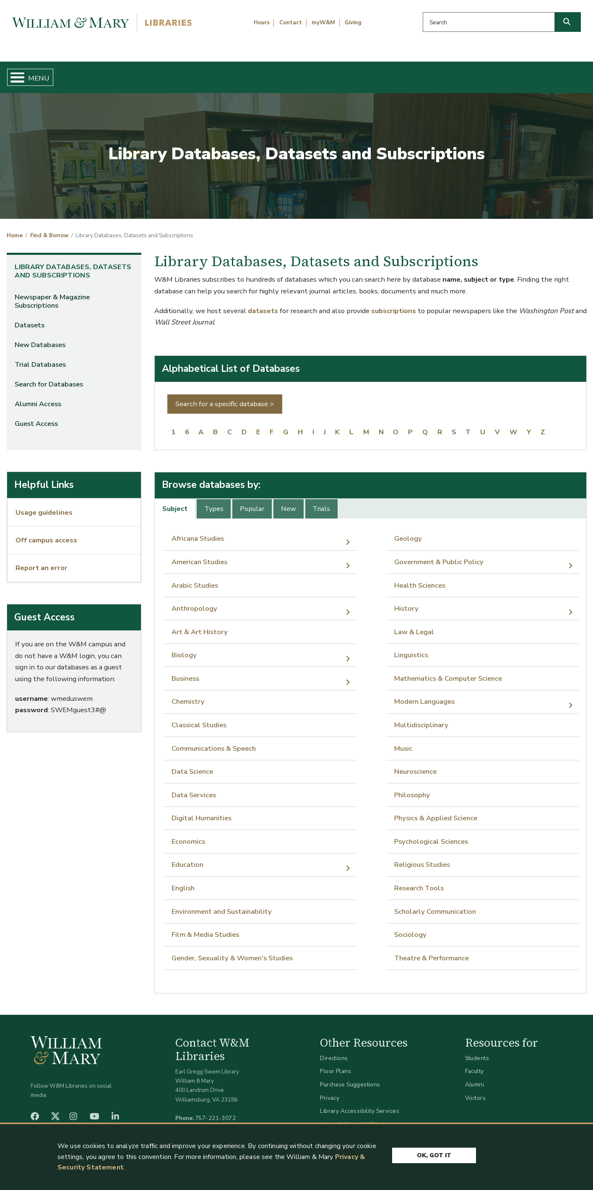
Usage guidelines (44, 505)
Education (187, 858)
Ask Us (546, 73)
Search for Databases (49, 377)
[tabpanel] (370, 741)
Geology (408, 532)
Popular (252, 502)
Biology (184, 648)
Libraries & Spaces (338, 73)
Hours (262, 22)
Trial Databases (40, 358)
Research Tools (419, 881)
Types (214, 502)
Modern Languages (424, 695)
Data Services (194, 788)
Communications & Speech (214, 741)
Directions (334, 1051)
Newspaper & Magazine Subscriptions (52, 294)
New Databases (40, 338)
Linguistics (411, 648)
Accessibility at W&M (348, 1117)
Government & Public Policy (439, 555)
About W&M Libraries (452, 73)
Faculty (474, 1064)
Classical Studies (199, 718)
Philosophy (412, 788)
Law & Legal (414, 625)
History (406, 602)
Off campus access (46, 533)
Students (477, 1051)
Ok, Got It (434, 1153)
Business (185, 671)
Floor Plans (335, 1064)
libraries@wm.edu (217, 1120)
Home (45, 73)
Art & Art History (200, 625)
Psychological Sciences (431, 834)
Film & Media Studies (205, 928)
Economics (188, 834)
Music (403, 741)
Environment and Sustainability (222, 904)
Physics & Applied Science (435, 811)
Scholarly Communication (435, 904)
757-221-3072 (215, 1111)
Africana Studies (198, 532)
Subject (174, 502)
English (183, 881)
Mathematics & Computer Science (448, 671)
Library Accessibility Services (359, 1104)
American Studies (199, 555)
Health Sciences (419, 578)
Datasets (29, 318)
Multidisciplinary (421, 718)
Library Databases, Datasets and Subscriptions (73, 264)
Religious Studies (422, 858)
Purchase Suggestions (350, 1077)
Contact (290, 22)
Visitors (475, 1091)
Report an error (42, 561)
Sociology (410, 928)
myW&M (323, 22)
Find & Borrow (124, 73)
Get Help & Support (228, 73)
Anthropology (194, 602)
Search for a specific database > (224, 397)
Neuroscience (415, 765)
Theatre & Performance (431, 951)
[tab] (175, 501)
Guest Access (36, 417)
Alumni (474, 1077)
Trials (321, 502)
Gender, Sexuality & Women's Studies (232, 951)
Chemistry (188, 695)
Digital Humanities (201, 811)
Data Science (192, 765)
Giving (353, 22)
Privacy (329, 1091)
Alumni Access (38, 397)
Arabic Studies (195, 578)
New (288, 502)
